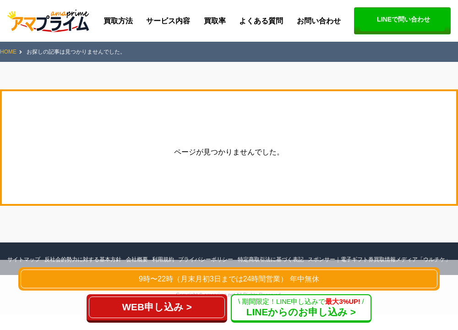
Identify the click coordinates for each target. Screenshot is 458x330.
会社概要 (137, 259)
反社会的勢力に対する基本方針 (82, 259)
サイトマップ (23, 259)
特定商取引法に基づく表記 (271, 259)
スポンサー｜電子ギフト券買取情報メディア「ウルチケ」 (379, 259)
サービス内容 (168, 21)
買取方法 (118, 21)
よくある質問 (261, 21)
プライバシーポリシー (205, 259)
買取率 (215, 21)
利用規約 (163, 259)
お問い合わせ (319, 21)
